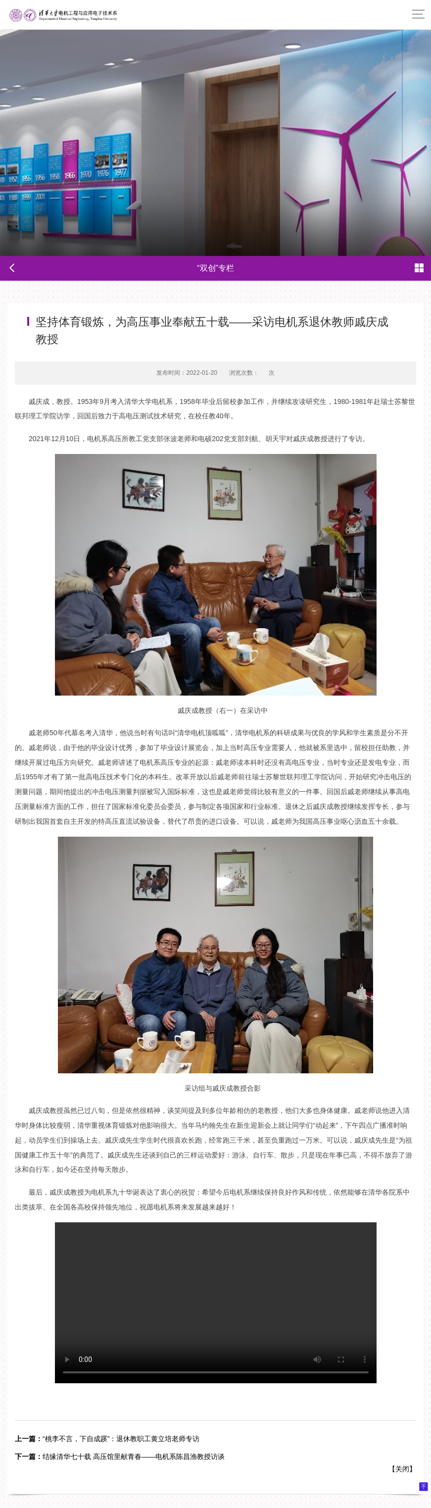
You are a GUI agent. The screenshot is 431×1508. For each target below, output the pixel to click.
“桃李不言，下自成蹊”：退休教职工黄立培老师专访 (107, 1439)
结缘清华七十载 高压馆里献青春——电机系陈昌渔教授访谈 (120, 1456)
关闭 (402, 1469)
